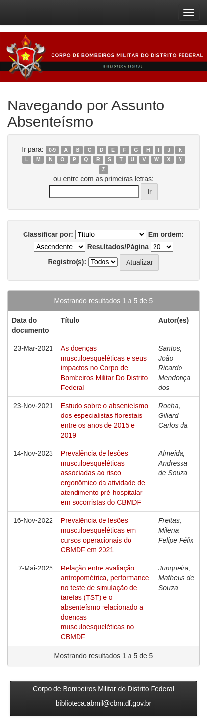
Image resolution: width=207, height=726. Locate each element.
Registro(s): (67, 262)
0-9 (52, 150)
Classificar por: (48, 234)
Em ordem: (166, 234)
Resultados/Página (118, 247)
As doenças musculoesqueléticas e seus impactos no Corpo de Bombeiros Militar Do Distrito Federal (104, 367)
